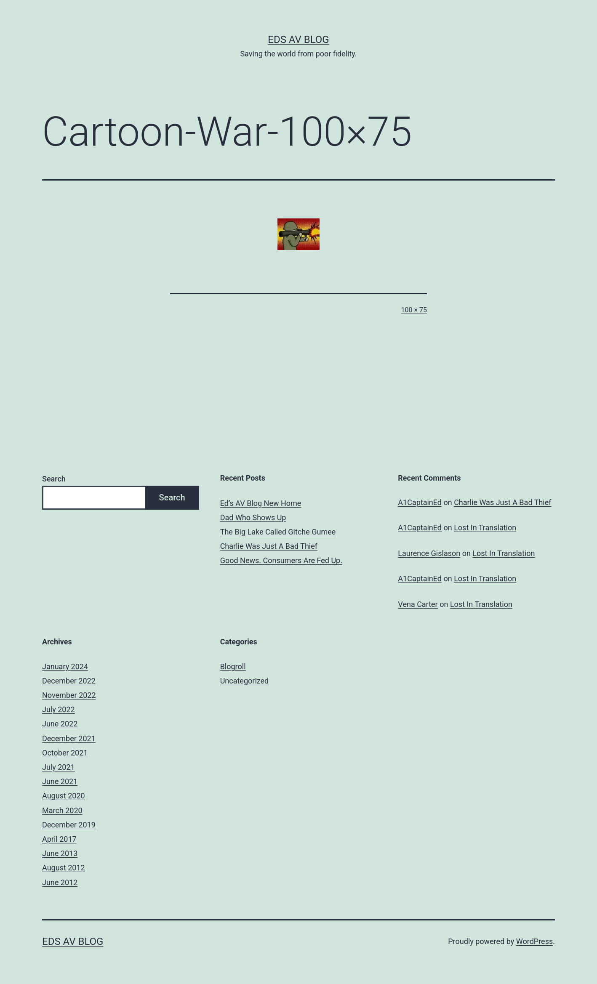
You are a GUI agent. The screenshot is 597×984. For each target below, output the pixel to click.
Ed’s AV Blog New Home (260, 503)
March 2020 (62, 810)
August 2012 (63, 867)
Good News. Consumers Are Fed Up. (281, 560)
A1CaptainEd (420, 502)
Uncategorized (244, 680)
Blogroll (233, 666)
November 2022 (69, 695)
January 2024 (65, 666)
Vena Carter (417, 604)
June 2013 (59, 853)
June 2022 (59, 723)
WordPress (534, 941)
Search (54, 478)
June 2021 (59, 781)
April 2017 (59, 839)
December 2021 (69, 738)
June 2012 (59, 882)
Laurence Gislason (429, 553)
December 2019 (69, 824)
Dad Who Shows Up (253, 517)
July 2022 (58, 709)
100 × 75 (414, 310)
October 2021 (65, 752)
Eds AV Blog (298, 39)
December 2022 (69, 680)
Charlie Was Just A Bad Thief (268, 546)
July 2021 (58, 767)
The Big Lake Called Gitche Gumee (278, 531)
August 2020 (63, 795)
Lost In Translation (485, 527)
